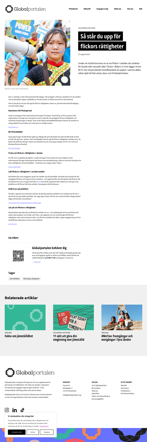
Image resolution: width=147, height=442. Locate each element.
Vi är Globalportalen (99, 385)
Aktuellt (87, 8)
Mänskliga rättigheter (31, 278)
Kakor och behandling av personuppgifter (101, 397)
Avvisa (32, 432)
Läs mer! (36, 262)
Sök (140, 8)
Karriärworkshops (127, 393)
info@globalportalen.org (72, 395)
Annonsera (125, 388)
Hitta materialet (14, 167)
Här (39, 181)
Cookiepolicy (44, 426)
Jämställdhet (14, 278)
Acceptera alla (17, 432)
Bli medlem (96, 388)
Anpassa (47, 432)
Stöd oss (117, 8)
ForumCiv (26, 394)
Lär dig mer (12, 224)
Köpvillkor (95, 393)
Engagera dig (102, 8)
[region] (31, 424)
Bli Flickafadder (14, 148)
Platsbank (73, 8)
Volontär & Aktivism (86, 28)
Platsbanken (125, 391)
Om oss (130, 8)
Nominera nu (13, 127)
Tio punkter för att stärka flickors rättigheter (24, 202)
